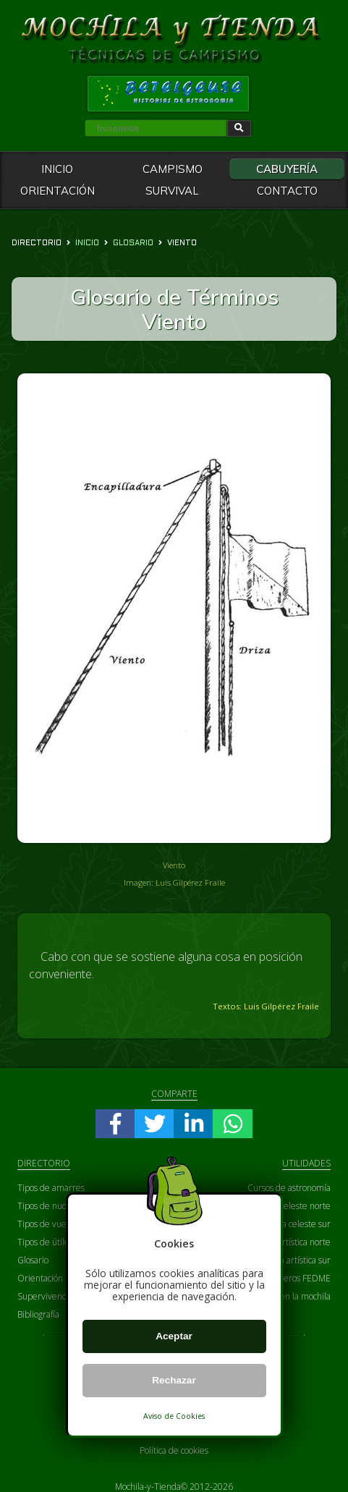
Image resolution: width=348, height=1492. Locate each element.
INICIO (57, 169)
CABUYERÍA (287, 169)
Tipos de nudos (46, 1206)
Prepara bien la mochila (285, 1296)
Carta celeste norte (294, 1206)
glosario (133, 243)
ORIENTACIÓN (57, 191)
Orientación (40, 1278)
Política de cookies (174, 1450)
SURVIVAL (172, 191)
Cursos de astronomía (289, 1188)
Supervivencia (44, 1296)
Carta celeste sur (298, 1224)
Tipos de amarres (51, 1188)
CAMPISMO (173, 169)
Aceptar (174, 1336)
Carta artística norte (293, 1242)
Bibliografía (38, 1314)
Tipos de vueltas (48, 1224)
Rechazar (173, 1380)
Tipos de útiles (45, 1242)
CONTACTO (287, 191)
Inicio (87, 243)
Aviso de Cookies (174, 1416)
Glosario (32, 1260)
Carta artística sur (297, 1260)
